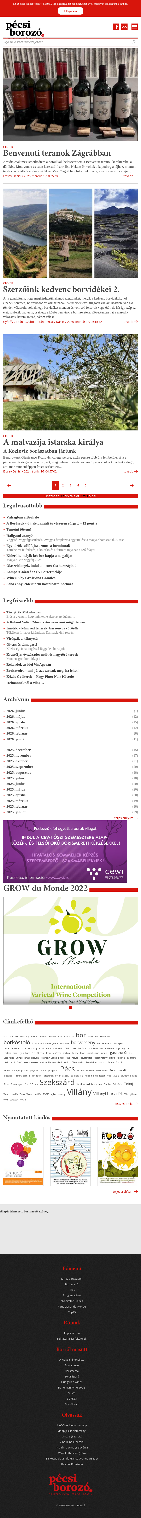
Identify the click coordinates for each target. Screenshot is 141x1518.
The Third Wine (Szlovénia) (71, 1447)
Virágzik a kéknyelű (22, 638)
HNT (68, 1057)
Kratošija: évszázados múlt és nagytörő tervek (42, 654)
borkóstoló (17, 1042)
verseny (61, 1094)
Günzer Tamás (23, 1057)
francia (75, 1053)
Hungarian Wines (72, 1382)
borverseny (83, 1042)
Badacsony (24, 1036)
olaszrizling (91, 1062)
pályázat (34, 1070)
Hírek (72, 1290)
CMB (67, 1048)
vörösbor (14, 1099)
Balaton (34, 1036)
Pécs (67, 1068)
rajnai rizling (91, 1075)
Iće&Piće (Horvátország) (72, 1425)
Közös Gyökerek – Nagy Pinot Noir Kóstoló (40, 676)
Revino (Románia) (72, 1464)
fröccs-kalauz (93, 1053)
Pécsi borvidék (119, 1070)
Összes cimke (124, 1104)
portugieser (36, 1075)
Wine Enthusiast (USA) (72, 1453)
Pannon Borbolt (115, 1062)
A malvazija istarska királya (53, 443)
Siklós (6, 1084)
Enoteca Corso (10, 1053)
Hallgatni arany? (19, 535)
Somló (14, 1084)
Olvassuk (72, 1415)
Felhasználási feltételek (72, 1338)
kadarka (121, 1057)
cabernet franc (12, 1048)
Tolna (22, 1094)
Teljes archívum (123, 1192)
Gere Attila (9, 1057)
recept (102, 1075)
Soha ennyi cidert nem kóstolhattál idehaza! (40, 584)
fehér (48, 1053)
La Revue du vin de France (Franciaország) (72, 1458)
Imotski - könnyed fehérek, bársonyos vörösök (42, 628)
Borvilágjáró (72, 1376)
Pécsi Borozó (102, 1070)
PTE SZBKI (64, 1075)
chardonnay (48, 1048)
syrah (20, 1084)
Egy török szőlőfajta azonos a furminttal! (38, 545)
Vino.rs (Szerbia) (72, 1436)
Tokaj (128, 1084)
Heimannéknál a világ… (25, 683)
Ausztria (14, 1036)
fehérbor (57, 1053)
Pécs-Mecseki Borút (86, 1070)
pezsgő (43, 1070)
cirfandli (59, 1048)
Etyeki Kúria (24, 1053)
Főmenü (72, 1269)
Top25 (72, 1312)
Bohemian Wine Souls (72, 1387)
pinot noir (8, 1075)
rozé (109, 1075)
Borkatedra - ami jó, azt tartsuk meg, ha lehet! (42, 670)
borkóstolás (105, 1036)
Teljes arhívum (123, 818)
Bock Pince (69, 1036)
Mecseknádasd (55, 1062)
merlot (67, 1062)
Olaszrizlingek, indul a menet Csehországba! (41, 565)
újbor (53, 1094)
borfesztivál (93, 1036)
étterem (41, 1053)
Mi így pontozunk (71, 1279)
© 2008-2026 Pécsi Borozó (70, 1505)
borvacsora (64, 1043)
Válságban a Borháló (22, 517)
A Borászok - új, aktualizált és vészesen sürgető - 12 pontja (51, 523)
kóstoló (43, 1062)
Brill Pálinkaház (105, 1043)
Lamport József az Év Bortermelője (34, 572)
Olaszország (77, 1062)
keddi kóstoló (16, 1062)
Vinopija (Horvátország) (72, 1431)
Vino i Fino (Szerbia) (72, 1442)
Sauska (115, 1075)
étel (33, 1053)
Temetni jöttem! (18, 529)
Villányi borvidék (108, 1093)
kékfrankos (31, 1062)
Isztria (112, 1057)
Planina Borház (22, 1075)
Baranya (43, 1036)
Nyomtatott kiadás (72, 1301)
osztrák (102, 1062)
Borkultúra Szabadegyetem (45, 1043)
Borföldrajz (72, 1404)
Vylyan (22, 1099)
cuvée (73, 1048)
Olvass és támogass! (21, 644)
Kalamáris (131, 1057)
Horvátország (86, 1057)
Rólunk (72, 1323)
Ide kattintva (60, 3)
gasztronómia (121, 1052)
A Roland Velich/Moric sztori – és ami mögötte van (45, 622)
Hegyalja (35, 1057)
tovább (128, 176)
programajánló (51, 1075)
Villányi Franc (130, 1094)
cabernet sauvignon (31, 1048)
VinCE (71, 1393)
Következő (132, 485)
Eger (118, 1048)
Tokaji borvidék (11, 1094)
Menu (134, 27)
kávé (6, 1062)
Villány (79, 1092)
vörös (6, 1099)
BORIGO (72, 1398)
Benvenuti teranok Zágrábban (57, 153)
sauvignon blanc (129, 1075)
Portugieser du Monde (72, 1306)
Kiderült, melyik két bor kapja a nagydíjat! (40, 555)
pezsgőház (53, 1070)
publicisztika (77, 1075)
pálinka (24, 1070)
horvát (75, 1057)
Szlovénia (117, 1084)
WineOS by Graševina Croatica (30, 578)
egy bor (125, 1048)
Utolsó (136, 485)
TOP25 (46, 1094)
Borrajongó (72, 1365)
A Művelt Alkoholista (71, 1359)
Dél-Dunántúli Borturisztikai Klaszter (96, 1048)
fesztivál (66, 1053)
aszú (6, 1036)
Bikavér (52, 1036)
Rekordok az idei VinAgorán (28, 664)
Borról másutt (72, 1350)
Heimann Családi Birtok (52, 1057)
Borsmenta (72, 1371)
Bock (60, 1036)
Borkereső (71, 1284)
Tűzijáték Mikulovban (23, 612)
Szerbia (107, 1084)
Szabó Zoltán (31, 1084)
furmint (104, 1053)
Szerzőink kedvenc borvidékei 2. (61, 290)
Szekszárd (57, 1082)
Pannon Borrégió (11, 1070)
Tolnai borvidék (34, 1094)
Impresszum (72, 1333)
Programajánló (72, 1295)
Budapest (118, 1043)
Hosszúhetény (100, 1057)
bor (81, 1035)
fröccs (82, 1053)
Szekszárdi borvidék (89, 1084)
